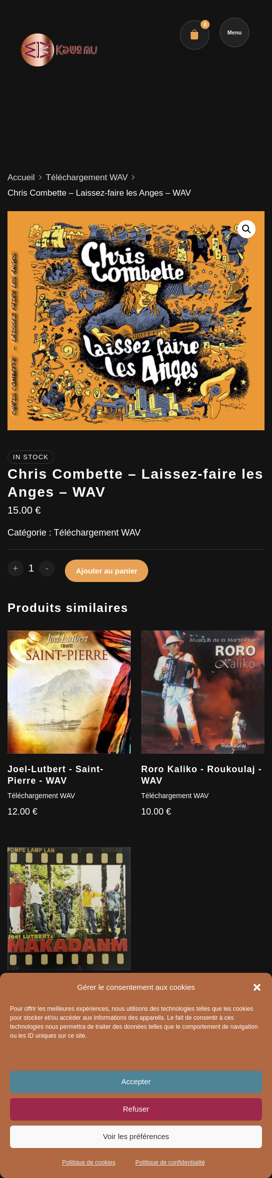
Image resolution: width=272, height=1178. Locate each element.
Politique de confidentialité (170, 1162)
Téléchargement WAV (87, 177)
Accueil (21, 177)
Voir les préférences (136, 1136)
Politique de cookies (88, 1162)
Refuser (136, 1109)
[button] (257, 987)
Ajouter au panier (106, 571)
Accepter (136, 1081)
